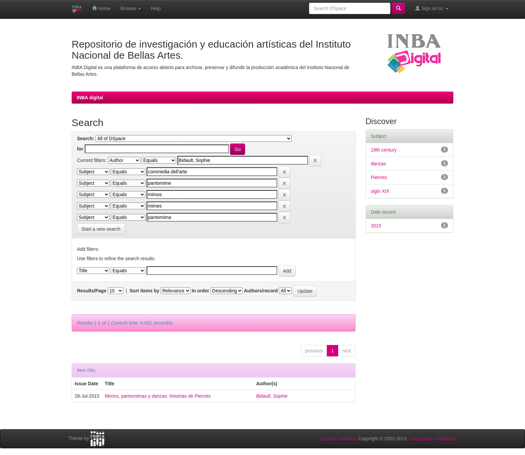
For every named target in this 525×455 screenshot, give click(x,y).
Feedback (446, 438)
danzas (378, 163)
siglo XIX (380, 191)
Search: (85, 138)
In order (200, 290)
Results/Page (91, 290)
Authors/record (261, 290)
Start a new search (101, 229)
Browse (131, 8)
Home (101, 8)
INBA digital (90, 97)
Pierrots (379, 177)
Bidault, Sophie (272, 396)
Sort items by (144, 290)
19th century (384, 150)
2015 (376, 225)
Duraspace (420, 438)
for (80, 149)
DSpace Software (338, 438)
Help (156, 8)
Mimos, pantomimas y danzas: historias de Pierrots (158, 396)
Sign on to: (431, 8)
